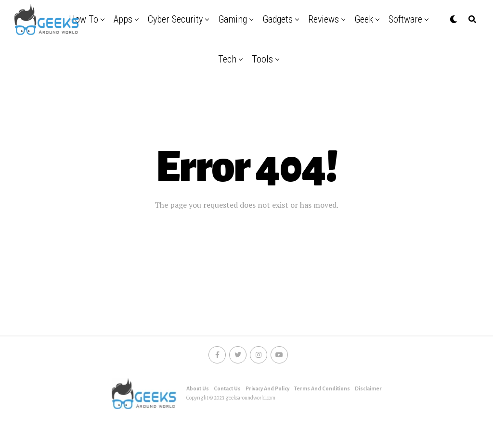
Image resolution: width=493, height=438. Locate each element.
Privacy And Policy (267, 388)
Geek (363, 19)
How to (83, 19)
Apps (123, 19)
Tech (227, 59)
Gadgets (277, 19)
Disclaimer (368, 388)
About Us (197, 388)
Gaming (232, 19)
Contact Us (227, 388)
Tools (262, 59)
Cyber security (175, 19)
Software (405, 19)
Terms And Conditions (322, 388)
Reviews (323, 19)
